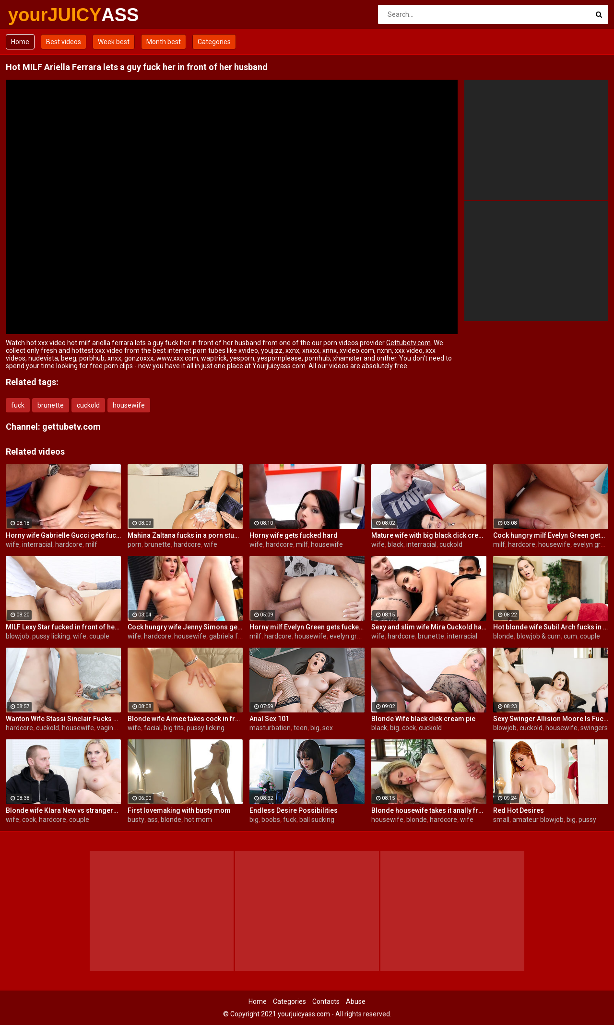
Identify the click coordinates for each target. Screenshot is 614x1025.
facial (152, 728)
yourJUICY (33, 15)
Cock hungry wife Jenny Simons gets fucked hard (185, 627)
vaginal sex (113, 728)
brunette (50, 405)
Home (20, 42)
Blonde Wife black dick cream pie (423, 719)
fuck (17, 405)
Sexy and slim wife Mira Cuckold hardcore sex (428, 627)
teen (300, 728)
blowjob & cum (539, 636)
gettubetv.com (71, 427)
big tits (174, 728)
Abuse (356, 1001)
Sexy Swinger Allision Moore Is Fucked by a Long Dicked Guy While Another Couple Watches (550, 719)
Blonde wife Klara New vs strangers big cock (63, 810)
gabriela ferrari (231, 636)
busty (136, 819)
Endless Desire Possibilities (293, 810)
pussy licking (51, 636)
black (395, 544)
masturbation (270, 728)
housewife (129, 405)
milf (91, 544)
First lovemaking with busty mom (179, 810)
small (501, 819)
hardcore (69, 544)
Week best (114, 42)
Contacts (326, 1001)
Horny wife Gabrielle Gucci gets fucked (63, 535)
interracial (37, 544)
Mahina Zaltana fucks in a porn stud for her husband (185, 535)
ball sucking (316, 819)
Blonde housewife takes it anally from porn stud (428, 810)
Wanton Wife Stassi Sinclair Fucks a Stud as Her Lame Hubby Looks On (63, 719)
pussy (587, 819)
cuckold (88, 405)
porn (135, 544)
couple (99, 636)
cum (570, 636)
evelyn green (592, 544)
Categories (214, 42)
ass (152, 819)
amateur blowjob (538, 819)
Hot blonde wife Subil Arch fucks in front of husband (550, 627)
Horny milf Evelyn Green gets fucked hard (307, 627)
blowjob (17, 636)
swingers (594, 728)
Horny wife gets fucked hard (293, 535)
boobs (270, 819)
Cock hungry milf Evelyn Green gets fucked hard (550, 535)
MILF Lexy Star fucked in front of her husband (63, 627)
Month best (163, 42)
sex (327, 728)
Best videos (63, 42)
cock (409, 728)
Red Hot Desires (518, 810)
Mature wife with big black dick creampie (428, 535)
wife (12, 544)
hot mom (198, 819)
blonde (503, 636)
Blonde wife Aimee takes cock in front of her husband (185, 719)
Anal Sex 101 (269, 719)
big (314, 728)
